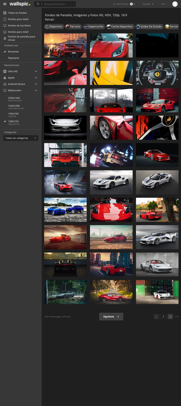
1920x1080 (14, 105)
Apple (8, 77)
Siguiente (111, 316)
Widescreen (12, 90)
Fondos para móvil (15, 19)
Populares (13, 58)
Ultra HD (10, 71)
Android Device (14, 84)
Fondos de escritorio (17, 25)
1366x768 (13, 113)
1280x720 (25, 121)
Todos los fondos (15, 12)
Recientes (13, 51)
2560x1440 (14, 98)
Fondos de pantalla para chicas (19, 38)
